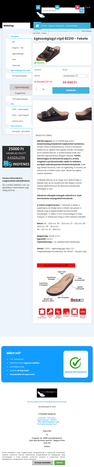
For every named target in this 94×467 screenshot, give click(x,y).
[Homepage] (37, 26)
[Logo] (47, 13)
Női (13, 42)
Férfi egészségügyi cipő (20, 100)
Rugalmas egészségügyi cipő (22, 94)
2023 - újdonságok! (20, 109)
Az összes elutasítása (43, 463)
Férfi (14, 59)
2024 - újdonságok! (20, 115)
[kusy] (37, 89)
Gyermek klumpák (59, 402)
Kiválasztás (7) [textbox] (71, 75)
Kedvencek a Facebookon (17, 122)
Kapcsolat (54, 32)
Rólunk (44, 26)
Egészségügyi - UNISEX (18, 54)
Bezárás (60, 463)
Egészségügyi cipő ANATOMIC (22, 88)
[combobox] (75, 76)
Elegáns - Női (17, 48)
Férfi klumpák (44, 402)
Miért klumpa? (42, 32)
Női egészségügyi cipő (19, 77)
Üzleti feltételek (72, 26)
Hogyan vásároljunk (56, 26)
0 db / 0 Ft (85, 7)
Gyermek (16, 65)
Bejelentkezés (46, 7)
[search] (81, 10)
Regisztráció (65, 7)
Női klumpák (33, 402)
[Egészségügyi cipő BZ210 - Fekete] (62, 54)
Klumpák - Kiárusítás (21, 131)
